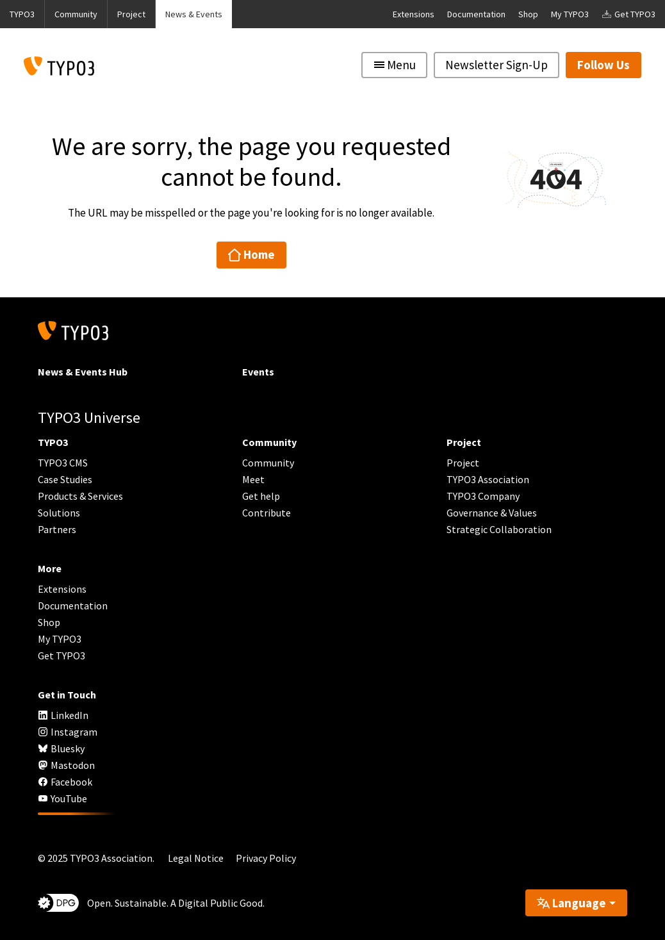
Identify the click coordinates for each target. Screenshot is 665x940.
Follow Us (603, 64)
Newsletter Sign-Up (496, 64)
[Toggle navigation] (394, 65)
